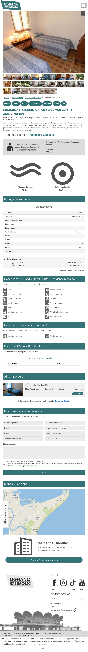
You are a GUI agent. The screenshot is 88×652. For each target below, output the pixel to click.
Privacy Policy (61, 633)
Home (6, 98)
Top (64, 104)
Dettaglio (77, 394)
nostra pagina (40, 644)
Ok (82, 599)
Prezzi (24, 104)
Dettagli (7, 104)
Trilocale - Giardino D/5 (38, 385)
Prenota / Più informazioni (44, 559)
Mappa (56, 104)
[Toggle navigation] (84, 5)
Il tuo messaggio (9, 444)
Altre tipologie (35, 104)
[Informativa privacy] (30, 466)
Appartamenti (17, 98)
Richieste (47, 104)
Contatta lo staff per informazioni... (62, 610)
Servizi (15, 104)
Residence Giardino (33, 98)
